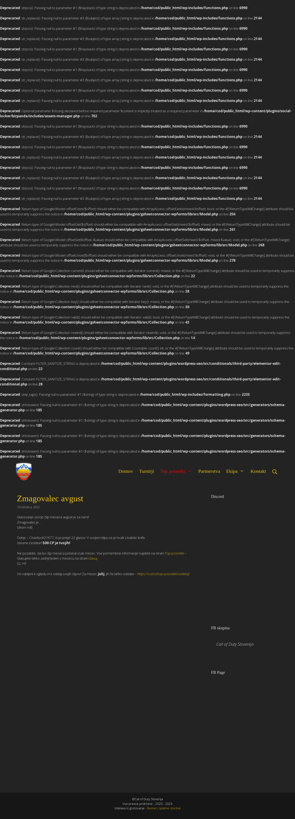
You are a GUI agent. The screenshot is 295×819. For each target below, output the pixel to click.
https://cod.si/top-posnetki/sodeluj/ (163, 573)
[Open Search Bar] (274, 471)
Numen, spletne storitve (164, 808)
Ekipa (236, 471)
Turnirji (146, 471)
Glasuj (92, 558)
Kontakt (258, 471)
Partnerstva (209, 471)
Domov (125, 471)
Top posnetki (177, 471)
